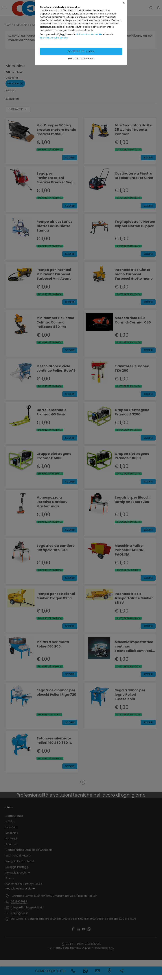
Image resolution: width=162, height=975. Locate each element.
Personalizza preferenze (81, 58)
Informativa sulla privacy (54, 37)
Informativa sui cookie (89, 34)
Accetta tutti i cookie (81, 51)
